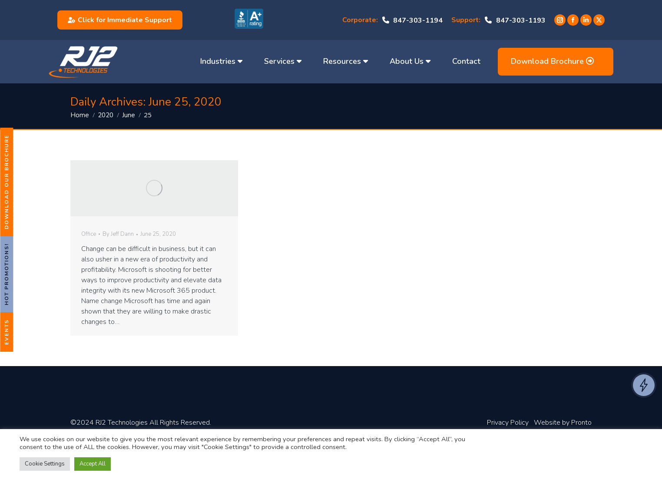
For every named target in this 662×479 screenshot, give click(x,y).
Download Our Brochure (6, 182)
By (118, 234)
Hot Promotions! (6, 274)
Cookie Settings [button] (45, 464)
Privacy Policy (508, 422)
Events (6, 332)
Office (88, 234)
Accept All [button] (92, 464)
